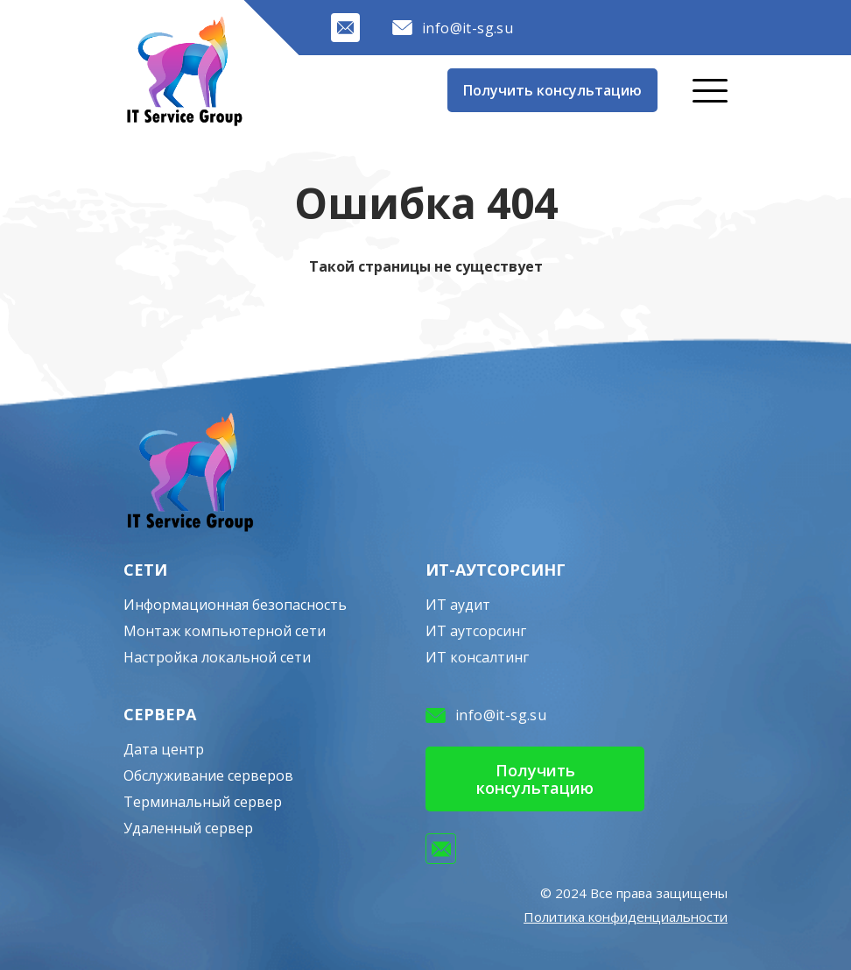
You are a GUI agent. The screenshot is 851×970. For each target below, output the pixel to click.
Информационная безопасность (235, 604)
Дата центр (163, 749)
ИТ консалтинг (477, 657)
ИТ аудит (458, 604)
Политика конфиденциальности (626, 916)
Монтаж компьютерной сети (224, 631)
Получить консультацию (552, 90)
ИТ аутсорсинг (476, 631)
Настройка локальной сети (217, 657)
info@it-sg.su (452, 28)
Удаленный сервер (188, 828)
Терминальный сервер (202, 801)
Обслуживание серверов (208, 775)
